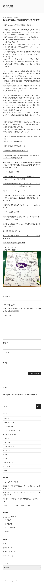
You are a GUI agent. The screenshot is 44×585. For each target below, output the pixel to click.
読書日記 (6, 462)
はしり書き (6, 426)
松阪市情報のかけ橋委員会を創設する (15, 150)
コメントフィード (9, 552)
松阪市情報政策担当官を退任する (14, 243)
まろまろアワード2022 (10, 482)
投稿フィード (7, 548)
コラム (5, 438)
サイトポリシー (10, 520)
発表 (4, 454)
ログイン (6, 544)
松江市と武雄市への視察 (11, 212)
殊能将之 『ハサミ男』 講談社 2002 (16, 505)
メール (6, 353)
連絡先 (7, 531)
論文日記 (6, 466)
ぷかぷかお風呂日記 (9, 430)
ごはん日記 (6, 422)
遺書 (4, 470)
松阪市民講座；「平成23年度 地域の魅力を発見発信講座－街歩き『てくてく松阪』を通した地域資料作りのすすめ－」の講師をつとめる (22, 165)
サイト (5, 363)
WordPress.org (8, 556)
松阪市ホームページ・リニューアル (15, 191)
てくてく (33, 107)
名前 (5, 343)
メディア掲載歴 (14, 141)
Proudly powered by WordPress (11, 581)
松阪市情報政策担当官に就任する (14, 146)
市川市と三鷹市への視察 (11, 172)
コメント (7, 315)
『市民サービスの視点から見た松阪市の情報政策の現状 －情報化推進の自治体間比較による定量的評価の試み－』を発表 (21, 198)
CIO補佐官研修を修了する (11, 231)
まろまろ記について (9, 517)
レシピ (5, 442)
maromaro (15, 17)
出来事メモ (7, 296)
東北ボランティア (22, 107)
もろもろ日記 (7, 434)
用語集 (5, 450)
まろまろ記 (8, 6)
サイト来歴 (8, 524)
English (5, 418)
